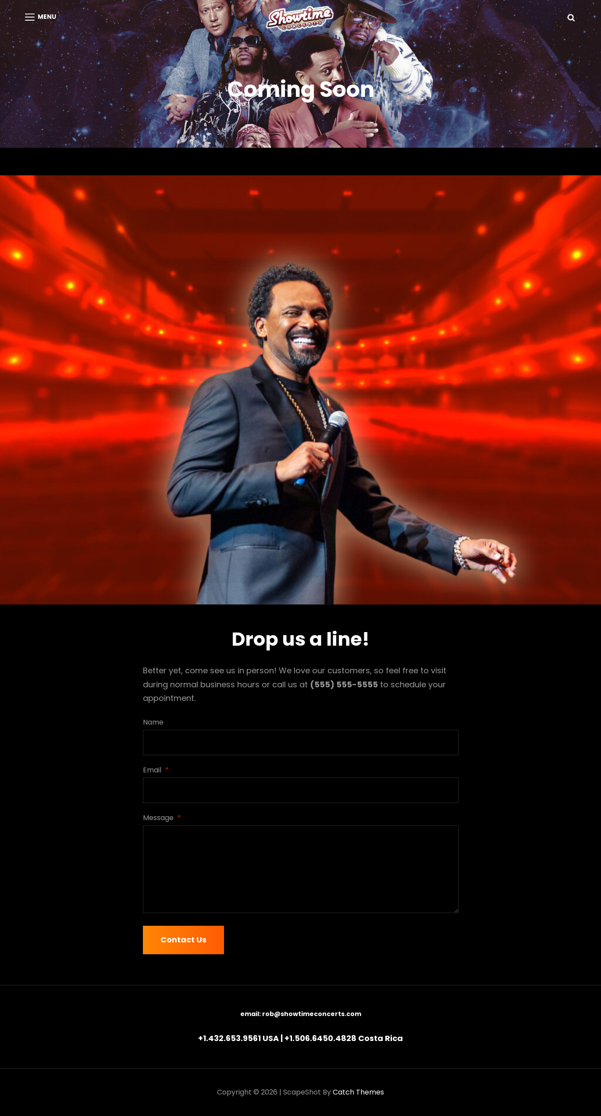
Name (153, 722)
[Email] (301, 790)
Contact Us (183, 939)
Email (156, 770)
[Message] (301, 869)
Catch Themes (358, 1092)
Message (162, 818)
